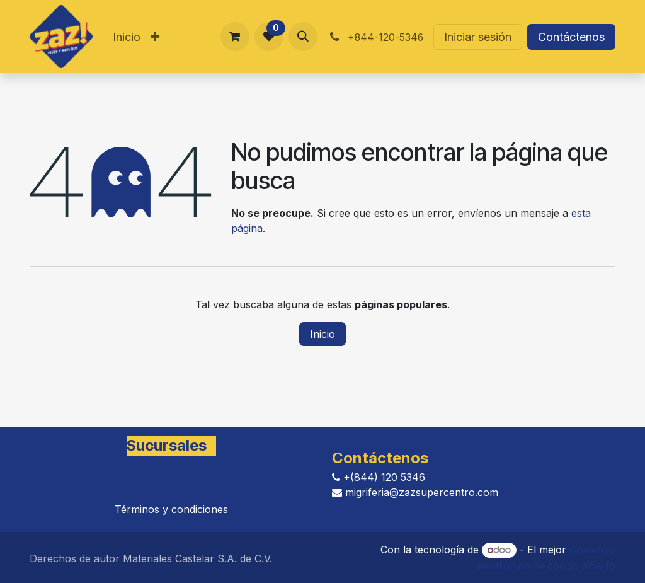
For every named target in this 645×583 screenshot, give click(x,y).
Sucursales (167, 445)
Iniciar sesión (477, 36)
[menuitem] (127, 36)
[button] (302, 36)
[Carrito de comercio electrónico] (234, 36)
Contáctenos (571, 36)
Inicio (322, 334)
